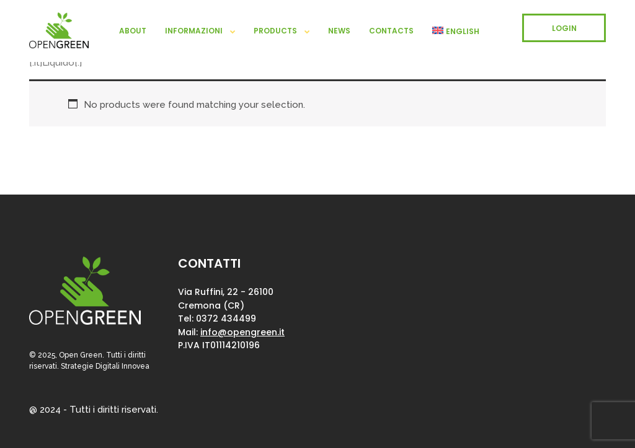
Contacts (391, 30)
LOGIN (564, 28)
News (339, 30)
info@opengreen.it (242, 332)
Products (275, 30)
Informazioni (194, 30)
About (132, 30)
